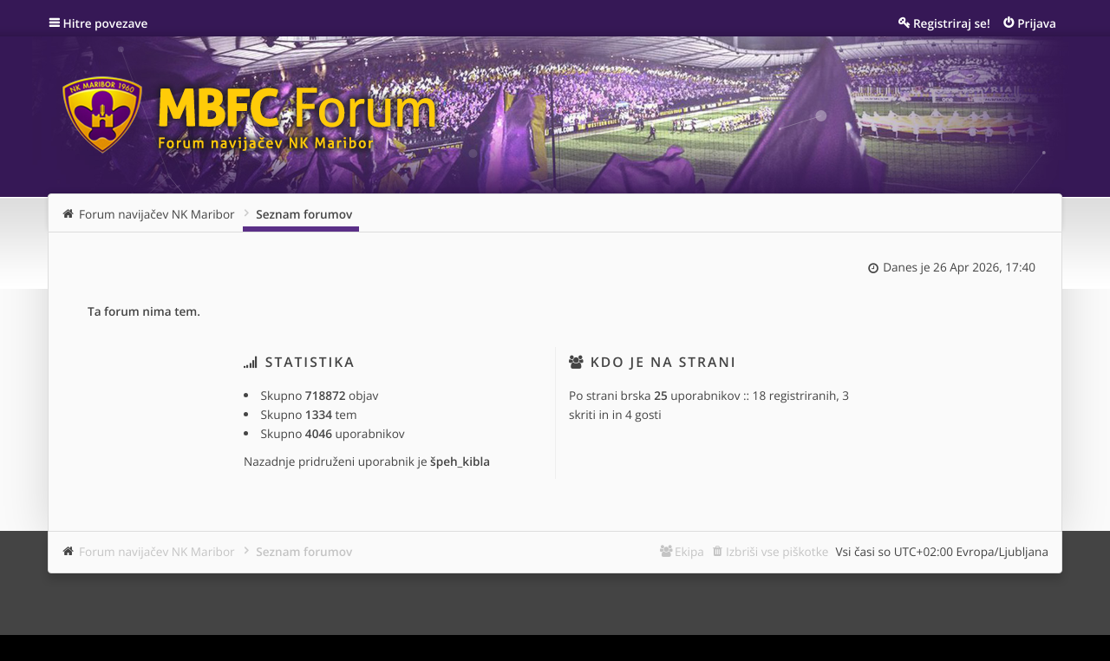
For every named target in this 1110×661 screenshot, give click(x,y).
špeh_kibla (460, 461)
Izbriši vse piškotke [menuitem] (777, 551)
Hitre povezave (105, 23)
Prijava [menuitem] (1036, 23)
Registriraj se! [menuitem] (951, 23)
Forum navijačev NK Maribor (157, 551)
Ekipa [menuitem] (689, 551)
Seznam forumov (304, 551)
